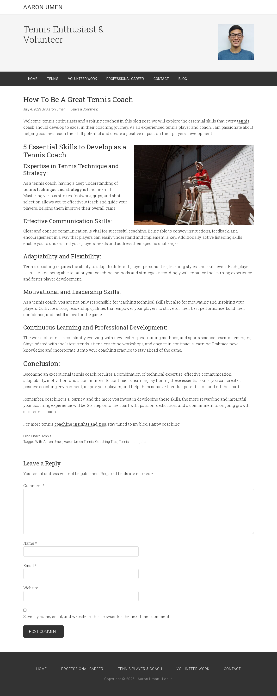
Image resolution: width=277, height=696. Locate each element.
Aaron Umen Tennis (79, 442)
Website (30, 587)
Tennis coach (129, 442)
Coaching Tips (106, 442)
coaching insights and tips (80, 424)
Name (30, 543)
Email (30, 565)
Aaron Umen (43, 7)
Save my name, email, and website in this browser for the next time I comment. (96, 616)
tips (143, 442)
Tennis (46, 436)
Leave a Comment (84, 109)
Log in (167, 679)
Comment (33, 485)
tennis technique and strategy (52, 189)
